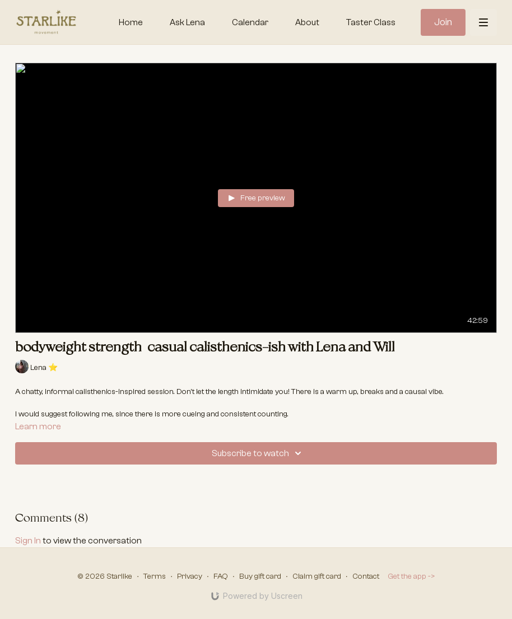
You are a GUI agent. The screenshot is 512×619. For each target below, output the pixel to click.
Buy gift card (260, 576)
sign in (28, 541)
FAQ (220, 576)
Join (443, 22)
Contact (365, 576)
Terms (154, 576)
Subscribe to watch (258, 453)
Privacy (189, 576)
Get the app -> (411, 576)
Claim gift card (316, 576)
